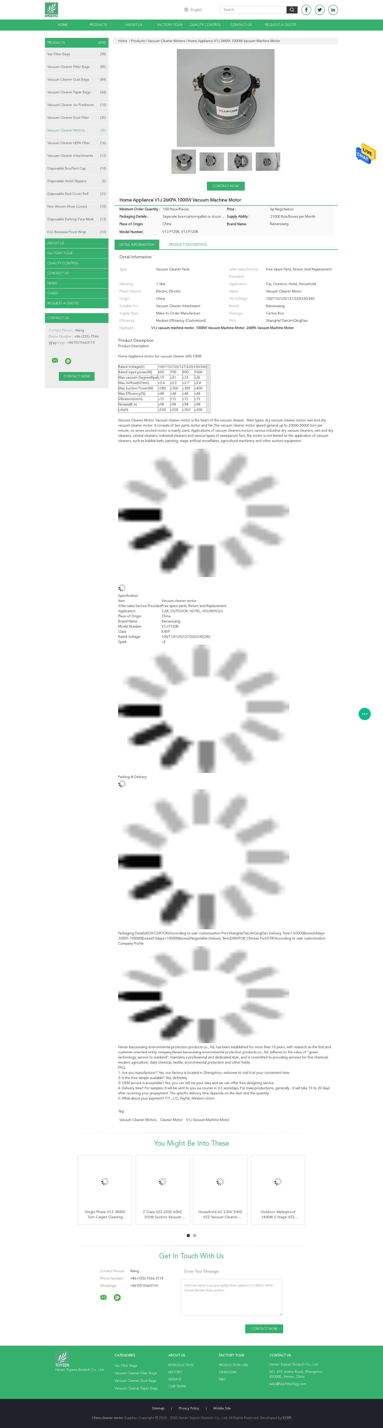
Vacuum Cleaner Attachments (76, 155)
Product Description (188, 244)
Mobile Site (222, 1408)
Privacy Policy (189, 1408)
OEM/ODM (227, 1372)
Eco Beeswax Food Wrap (76, 232)
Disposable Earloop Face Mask (76, 219)
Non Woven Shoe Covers (76, 206)
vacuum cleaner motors (138, 1120)
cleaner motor (171, 1120)
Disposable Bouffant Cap (76, 168)
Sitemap (158, 1408)
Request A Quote (280, 25)
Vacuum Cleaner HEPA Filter (76, 143)
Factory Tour (169, 25)
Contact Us (241, 25)
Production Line (233, 1365)
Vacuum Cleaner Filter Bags (76, 66)
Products (98, 25)
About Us (134, 25)
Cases (52, 293)
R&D (222, 1379)
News (52, 283)
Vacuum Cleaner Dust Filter (76, 117)
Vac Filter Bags (76, 54)
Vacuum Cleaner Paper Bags (76, 92)
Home (63, 25)
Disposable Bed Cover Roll (76, 194)
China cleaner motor (107, 1418)
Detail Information (136, 244)
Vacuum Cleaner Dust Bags (76, 79)
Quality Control (205, 25)
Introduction (180, 1365)
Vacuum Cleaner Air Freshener (76, 105)
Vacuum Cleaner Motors (76, 130)
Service (174, 1379)
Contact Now (226, 186)
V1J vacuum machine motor (208, 1120)
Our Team (177, 1386)
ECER (287, 1418)
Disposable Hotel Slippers (76, 181)
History (175, 1372)
